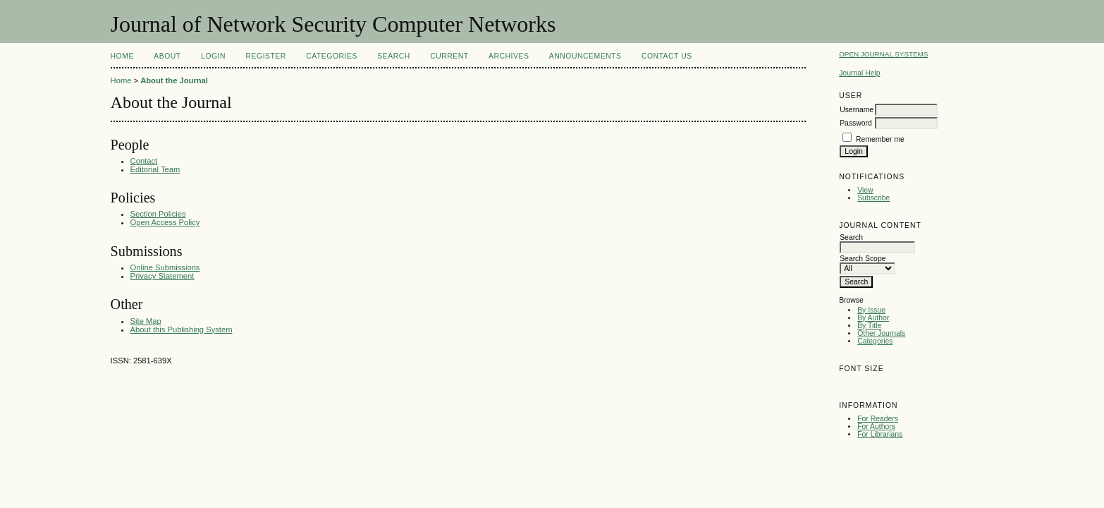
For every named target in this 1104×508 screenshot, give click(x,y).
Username (856, 110)
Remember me (880, 139)
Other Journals (881, 333)
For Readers (877, 419)
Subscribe (873, 198)
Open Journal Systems (883, 54)
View (865, 190)
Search (393, 56)
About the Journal (174, 80)
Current (449, 56)
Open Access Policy (165, 222)
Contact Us (667, 56)
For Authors (876, 426)
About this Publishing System (181, 329)
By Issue (871, 310)
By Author (873, 318)
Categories (875, 341)
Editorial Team (155, 169)
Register (266, 56)
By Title (869, 325)
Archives (509, 56)
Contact (144, 161)
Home (122, 56)
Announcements (585, 56)
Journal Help (859, 73)
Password (856, 123)
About (167, 56)
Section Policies (158, 214)
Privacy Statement (162, 276)
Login (213, 56)
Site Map (145, 321)
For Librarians (879, 434)
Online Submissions (165, 267)
